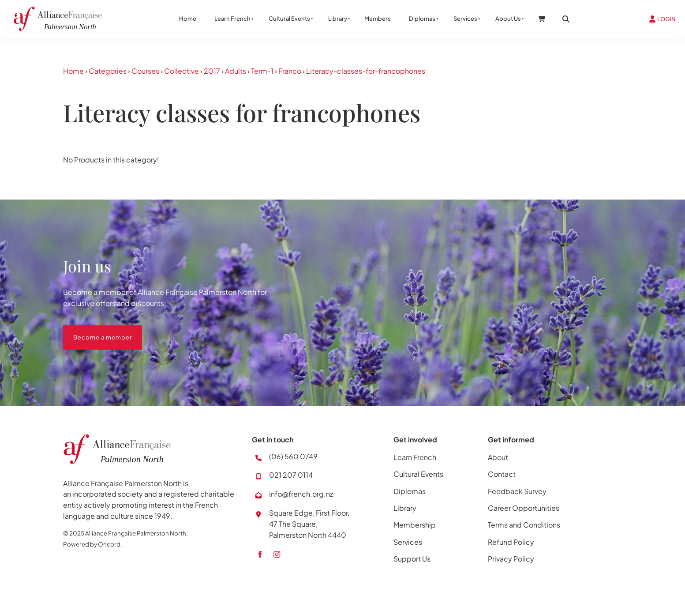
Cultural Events (289, 18)
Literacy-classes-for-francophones (365, 70)
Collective (181, 70)
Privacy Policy (511, 558)
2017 (212, 70)
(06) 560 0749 (293, 456)
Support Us (411, 558)
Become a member (92, 330)
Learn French (232, 18)
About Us (508, 18)
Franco (289, 70)
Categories (108, 70)
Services (465, 18)
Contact (502, 474)
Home (187, 18)
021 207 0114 (291, 474)
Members (377, 18)
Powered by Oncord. (92, 544)
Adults (235, 70)
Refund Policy (511, 542)
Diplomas (422, 18)
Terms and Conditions (524, 524)
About (498, 457)
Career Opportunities (523, 508)
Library (337, 18)
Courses (145, 70)
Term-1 (262, 70)
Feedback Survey (517, 491)
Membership (414, 524)
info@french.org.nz (301, 493)
